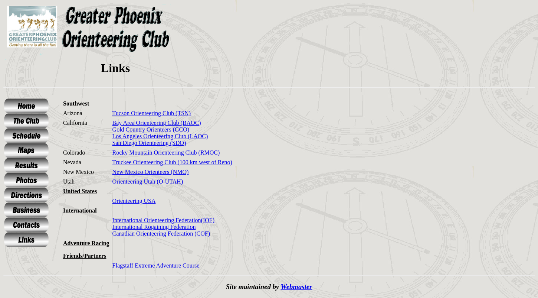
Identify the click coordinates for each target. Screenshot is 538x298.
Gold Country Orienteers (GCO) (151, 129)
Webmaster (296, 287)
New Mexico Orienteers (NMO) (150, 172)
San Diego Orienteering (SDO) (149, 143)
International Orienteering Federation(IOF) (163, 220)
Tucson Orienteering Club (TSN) (151, 113)
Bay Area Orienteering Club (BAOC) (156, 123)
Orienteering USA (134, 201)
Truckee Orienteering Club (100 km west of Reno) (172, 162)
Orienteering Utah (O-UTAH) (147, 181)
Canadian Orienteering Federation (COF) (161, 233)
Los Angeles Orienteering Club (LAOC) (160, 136)
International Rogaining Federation (154, 227)
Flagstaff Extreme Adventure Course (156, 265)
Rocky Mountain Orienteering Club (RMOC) (166, 152)
